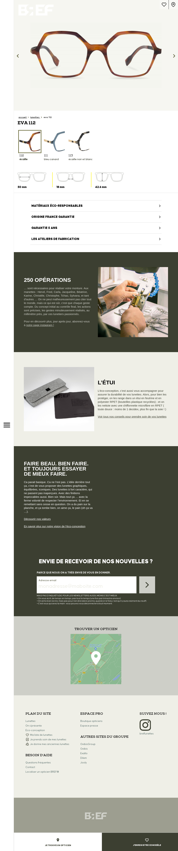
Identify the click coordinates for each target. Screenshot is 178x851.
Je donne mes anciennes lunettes (49, 744)
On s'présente (33, 725)
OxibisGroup (87, 744)
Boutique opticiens (91, 721)
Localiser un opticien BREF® (42, 772)
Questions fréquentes (38, 762)
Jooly (83, 762)
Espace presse (89, 725)
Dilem (83, 758)
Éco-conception (35, 730)
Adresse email (47, 580)
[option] (96, 55)
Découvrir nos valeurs (37, 518)
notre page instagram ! (40, 325)
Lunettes (30, 721)
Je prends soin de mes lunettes (48, 739)
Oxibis (84, 749)
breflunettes (147, 733)
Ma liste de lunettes (41, 735)
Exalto (84, 753)
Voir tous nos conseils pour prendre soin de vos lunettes (132, 416)
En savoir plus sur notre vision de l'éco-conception (54, 526)
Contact (30, 767)
